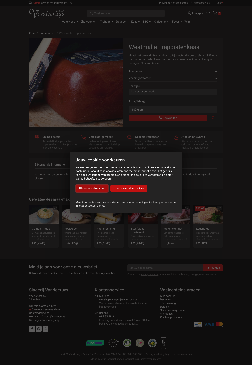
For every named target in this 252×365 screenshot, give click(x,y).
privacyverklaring (94, 206)
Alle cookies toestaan (92, 188)
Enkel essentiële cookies (128, 188)
